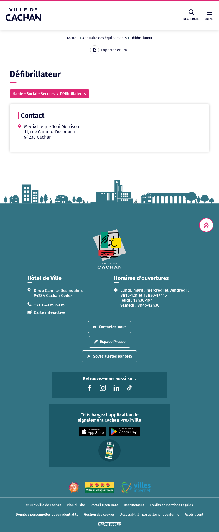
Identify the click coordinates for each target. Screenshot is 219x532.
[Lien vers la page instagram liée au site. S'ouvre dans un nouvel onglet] (102, 387)
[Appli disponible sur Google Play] (124, 431)
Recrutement (134, 505)
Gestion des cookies (99, 514)
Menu (209, 16)
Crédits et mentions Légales (171, 505)
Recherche (191, 15)
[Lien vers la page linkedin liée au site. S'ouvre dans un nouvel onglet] (116, 387)
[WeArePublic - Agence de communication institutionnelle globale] (109, 524)
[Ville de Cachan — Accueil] (23, 19)
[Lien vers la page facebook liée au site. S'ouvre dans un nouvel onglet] (89, 387)
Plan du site (76, 505)
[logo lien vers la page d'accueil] (109, 249)
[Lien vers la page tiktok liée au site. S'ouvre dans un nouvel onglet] (129, 387)
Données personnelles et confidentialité (47, 514)
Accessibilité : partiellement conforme (149, 514)
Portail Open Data (104, 505)
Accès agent (194, 514)
